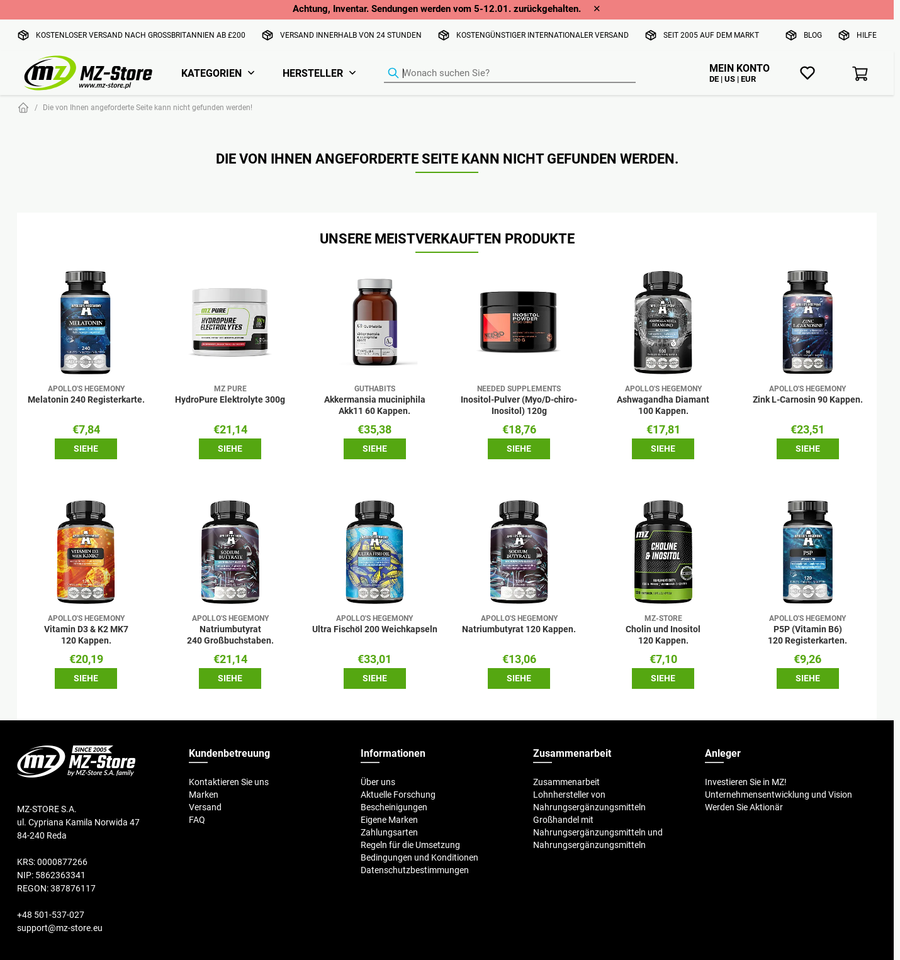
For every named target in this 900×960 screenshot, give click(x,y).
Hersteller (313, 73)
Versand (205, 807)
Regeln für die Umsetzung (410, 844)
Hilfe (867, 35)
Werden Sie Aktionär (744, 807)
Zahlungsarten (389, 832)
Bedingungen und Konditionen (419, 857)
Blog (813, 35)
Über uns (378, 782)
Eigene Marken (389, 819)
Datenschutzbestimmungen (415, 870)
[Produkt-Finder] (510, 73)
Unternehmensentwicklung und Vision (778, 794)
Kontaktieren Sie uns (229, 782)
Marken (203, 794)
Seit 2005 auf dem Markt (711, 35)
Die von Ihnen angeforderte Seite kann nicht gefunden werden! (147, 107)
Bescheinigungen (394, 807)
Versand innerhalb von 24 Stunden (351, 35)
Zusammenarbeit (566, 782)
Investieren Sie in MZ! (746, 782)
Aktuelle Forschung (398, 794)
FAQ (197, 819)
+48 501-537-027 (50, 914)
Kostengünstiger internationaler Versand (542, 35)
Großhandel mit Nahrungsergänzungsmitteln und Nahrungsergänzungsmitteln (598, 832)
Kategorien (211, 73)
